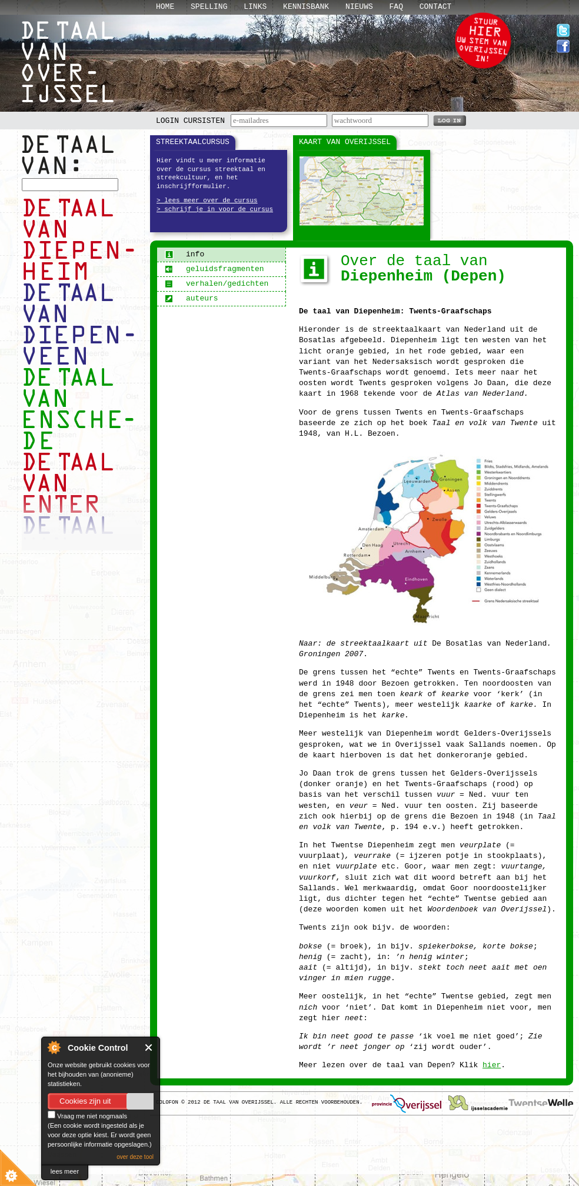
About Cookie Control (53, 1047)
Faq (396, 6)
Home (165, 6)
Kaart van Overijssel (345, 142)
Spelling (209, 6)
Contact (436, 6)
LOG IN (449, 120)
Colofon (167, 1102)
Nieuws (359, 6)
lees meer (65, 1171)
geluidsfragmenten (214, 269)
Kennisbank (306, 6)
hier (491, 1065)
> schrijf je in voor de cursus (215, 209)
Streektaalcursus (192, 142)
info (184, 254)
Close (149, 1047)
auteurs (191, 298)
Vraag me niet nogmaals (87, 1116)
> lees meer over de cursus (207, 200)
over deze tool (135, 1157)
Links (255, 6)
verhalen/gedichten (216, 283)
